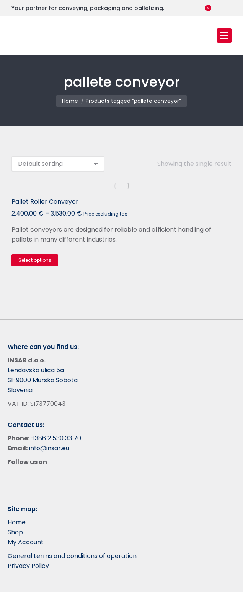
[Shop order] (57, 164)
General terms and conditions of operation (72, 555)
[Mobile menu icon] (224, 35)
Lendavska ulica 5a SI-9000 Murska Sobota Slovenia (43, 380)
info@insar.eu (49, 448)
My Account (26, 542)
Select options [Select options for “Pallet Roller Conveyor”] (34, 260)
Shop (15, 532)
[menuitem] (227, 8)
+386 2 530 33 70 (56, 438)
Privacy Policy (28, 565)
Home (17, 522)
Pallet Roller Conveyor (44, 201)
